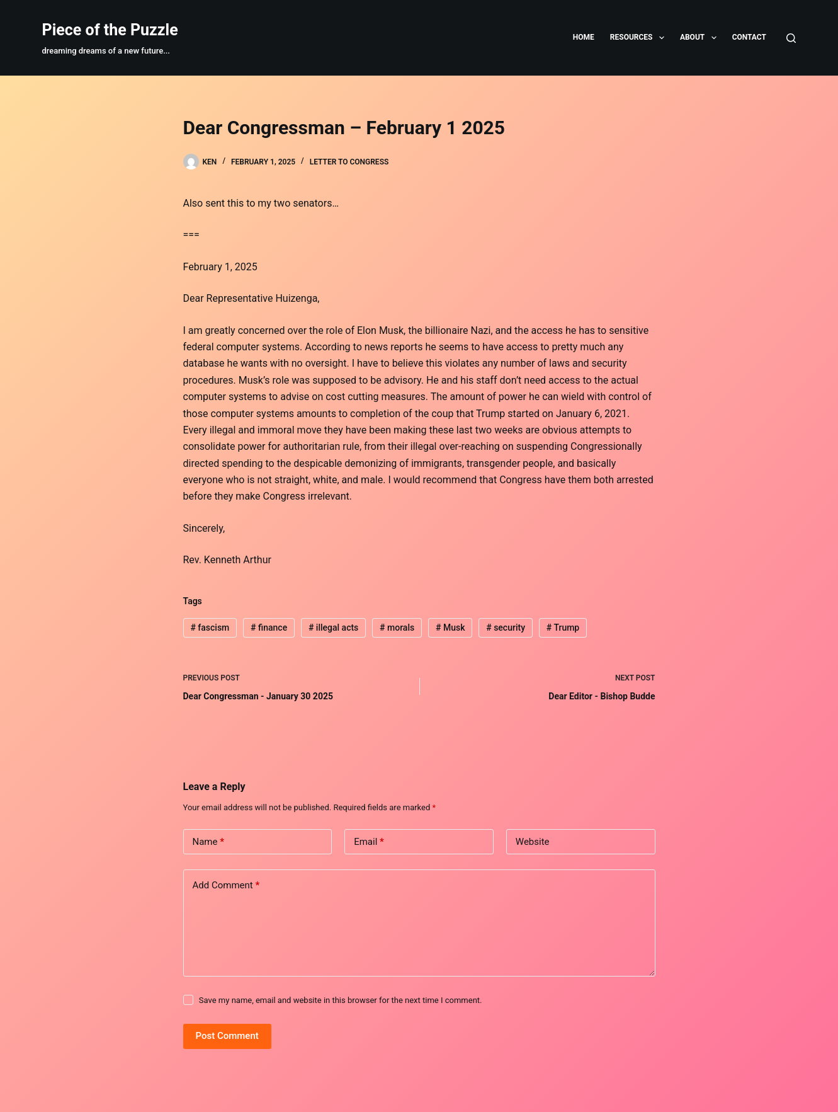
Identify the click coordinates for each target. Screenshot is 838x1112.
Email (369, 842)
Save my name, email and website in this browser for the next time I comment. (340, 1000)
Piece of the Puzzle (110, 30)
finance (269, 627)
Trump (562, 627)
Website (533, 841)
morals (397, 627)
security (505, 627)
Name (209, 842)
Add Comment (226, 885)
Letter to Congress (349, 162)
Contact (749, 37)
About (701, 37)
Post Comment (227, 1035)
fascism (209, 627)
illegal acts (333, 627)
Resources (639, 37)
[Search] (791, 38)
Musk (450, 627)
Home (583, 37)
